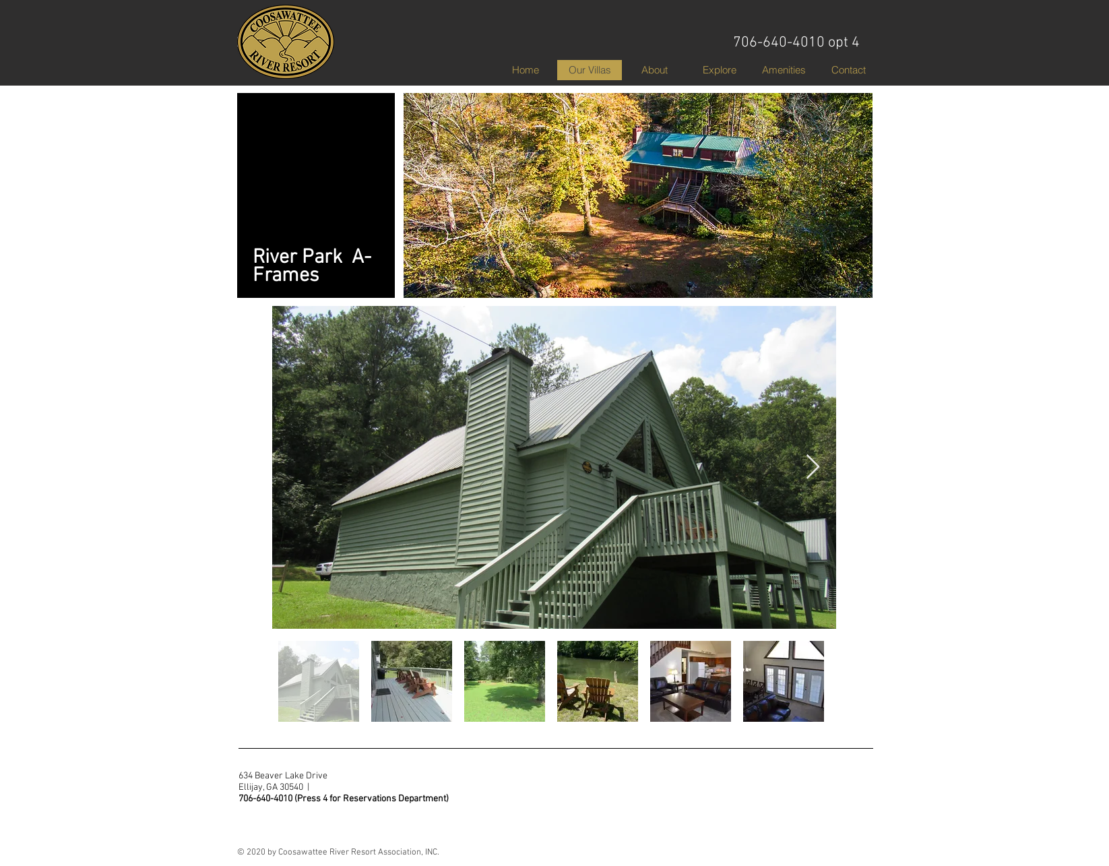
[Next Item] (813, 467)
